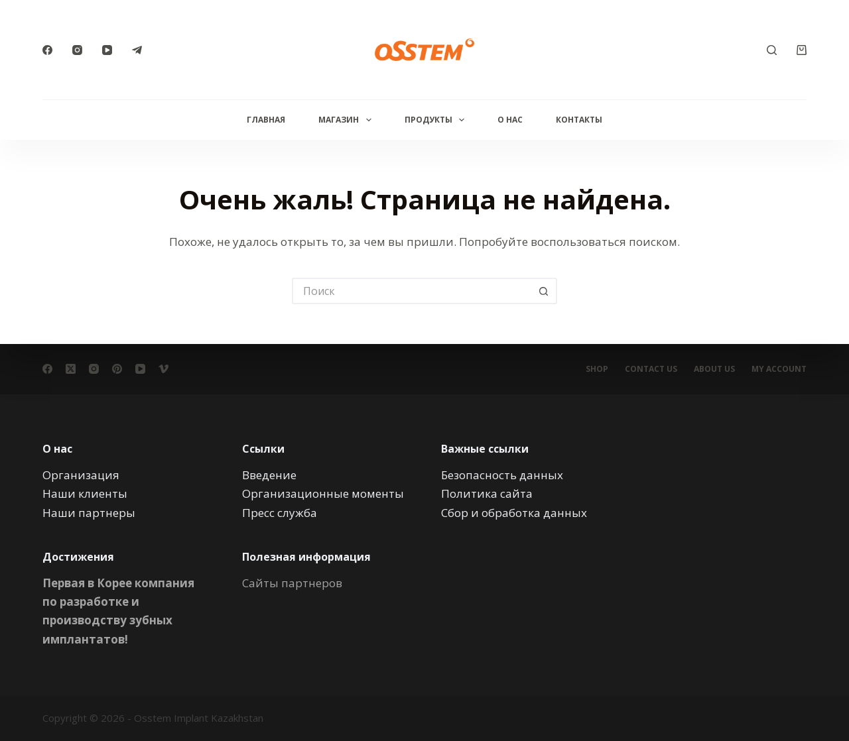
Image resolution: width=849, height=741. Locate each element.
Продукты (437, 120)
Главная (266, 119)
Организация (80, 475)
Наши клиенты (84, 493)
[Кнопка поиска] (544, 291)
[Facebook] (47, 50)
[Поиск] (772, 50)
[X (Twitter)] (71, 369)
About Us (714, 369)
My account (779, 369)
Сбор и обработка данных (514, 512)
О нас (510, 119)
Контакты (579, 119)
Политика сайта (487, 493)
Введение (269, 475)
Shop (597, 369)
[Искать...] (411, 291)
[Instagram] (77, 50)
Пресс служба (279, 512)
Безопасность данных (502, 475)
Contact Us (651, 369)
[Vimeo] (163, 369)
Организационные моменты (323, 493)
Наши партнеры (88, 512)
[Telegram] (137, 50)
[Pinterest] (117, 369)
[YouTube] (107, 50)
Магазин (347, 120)
